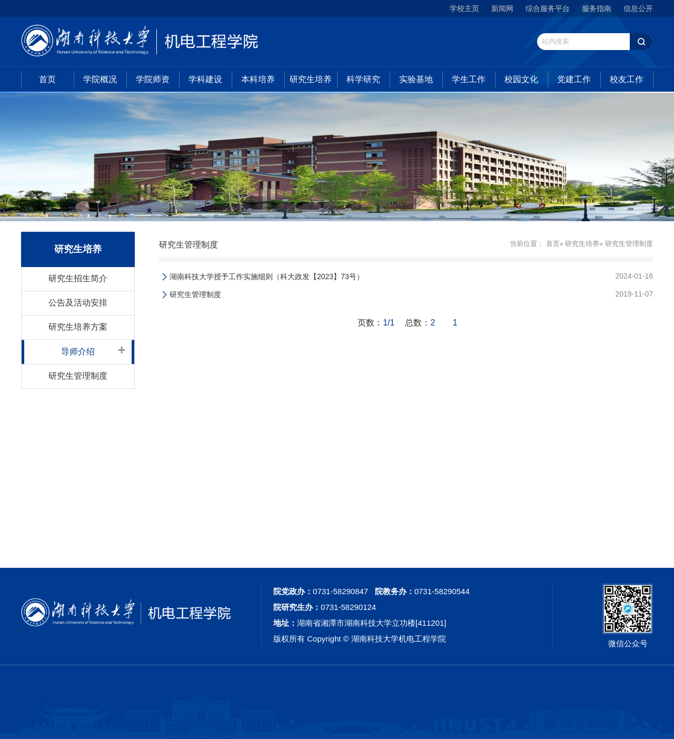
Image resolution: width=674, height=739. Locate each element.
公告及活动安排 (77, 302)
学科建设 (205, 79)
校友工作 (626, 79)
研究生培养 (311, 79)
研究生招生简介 (77, 278)
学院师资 (153, 79)
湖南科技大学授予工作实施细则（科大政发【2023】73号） (267, 276)
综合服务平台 (548, 8)
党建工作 (574, 79)
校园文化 (521, 79)
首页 (47, 79)
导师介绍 (78, 351)
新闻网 (502, 8)
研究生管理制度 (77, 375)
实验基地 (416, 79)
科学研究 (363, 79)
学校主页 (464, 8)
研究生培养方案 (77, 326)
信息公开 (638, 8)
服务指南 (596, 8)
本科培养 (258, 79)
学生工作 (468, 79)
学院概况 (100, 79)
